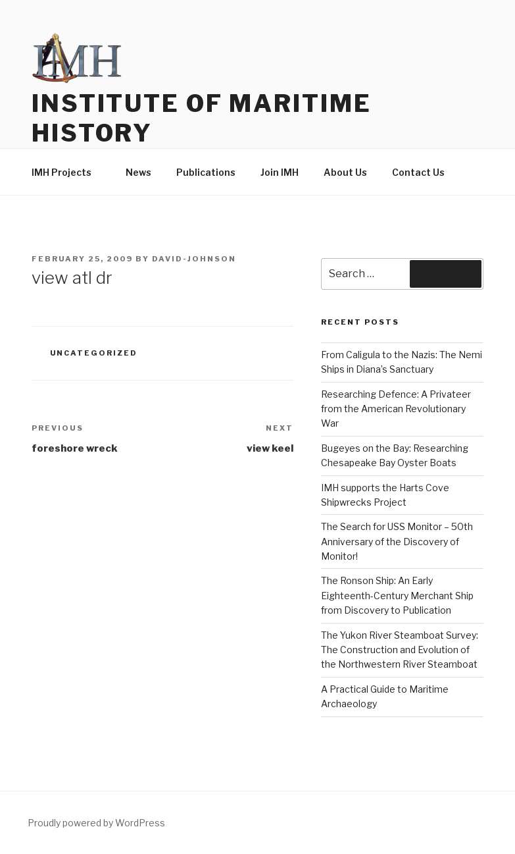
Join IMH (279, 172)
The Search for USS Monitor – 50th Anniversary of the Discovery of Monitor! (397, 541)
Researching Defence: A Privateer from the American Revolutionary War (396, 408)
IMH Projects (68, 172)
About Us (345, 172)
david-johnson (194, 258)
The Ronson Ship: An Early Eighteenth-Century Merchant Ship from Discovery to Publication (397, 595)
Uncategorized (94, 353)
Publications (205, 172)
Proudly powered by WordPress (96, 822)
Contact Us (418, 172)
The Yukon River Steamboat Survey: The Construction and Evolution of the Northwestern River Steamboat (399, 649)
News (138, 172)
